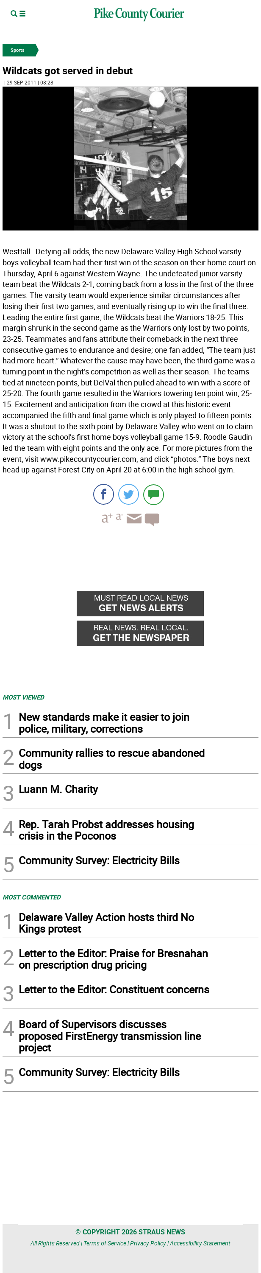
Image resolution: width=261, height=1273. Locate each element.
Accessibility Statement (200, 1243)
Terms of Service (104, 1243)
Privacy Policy (148, 1243)
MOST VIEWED (23, 697)
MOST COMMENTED (32, 897)
